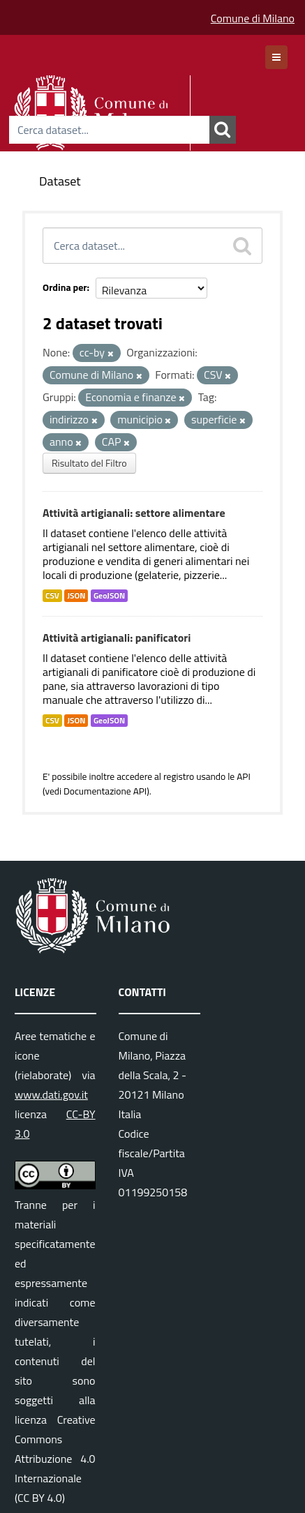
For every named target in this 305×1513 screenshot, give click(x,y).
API (244, 776)
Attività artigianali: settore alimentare (134, 512)
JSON (76, 595)
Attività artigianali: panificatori (117, 637)
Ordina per (65, 287)
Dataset (60, 181)
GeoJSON (109, 595)
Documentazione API (105, 791)
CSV (52, 595)
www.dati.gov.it (51, 1094)
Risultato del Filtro (89, 463)
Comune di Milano (253, 18)
